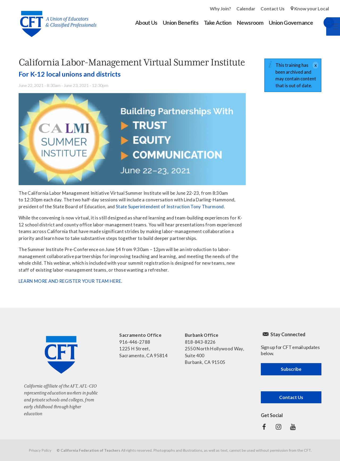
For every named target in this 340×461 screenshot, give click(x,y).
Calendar (245, 8)
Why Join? (220, 8)
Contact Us (272, 8)
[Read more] (132, 139)
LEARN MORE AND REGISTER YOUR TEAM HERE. (70, 281)
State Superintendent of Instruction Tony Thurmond (170, 206)
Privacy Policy (40, 450)
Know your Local (311, 8)
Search (323, 22)
